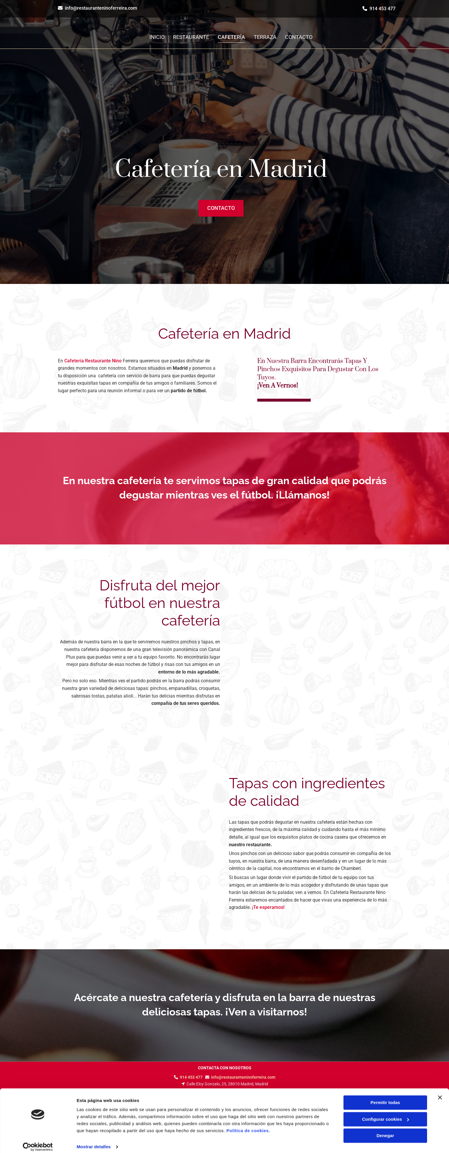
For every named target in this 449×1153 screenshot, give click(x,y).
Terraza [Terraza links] (265, 37)
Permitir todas (385, 1097)
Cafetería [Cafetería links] (231, 37)
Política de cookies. (248, 1125)
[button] (221, 208)
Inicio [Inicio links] (157, 37)
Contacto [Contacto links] (299, 37)
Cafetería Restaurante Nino (93, 361)
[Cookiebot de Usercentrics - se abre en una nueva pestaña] (37, 1141)
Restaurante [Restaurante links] (191, 37)
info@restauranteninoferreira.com (101, 8)
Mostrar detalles (94, 1141)
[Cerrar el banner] (440, 1092)
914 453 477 (382, 8)
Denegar (385, 1130)
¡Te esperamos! (268, 907)
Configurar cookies (385, 1113)
